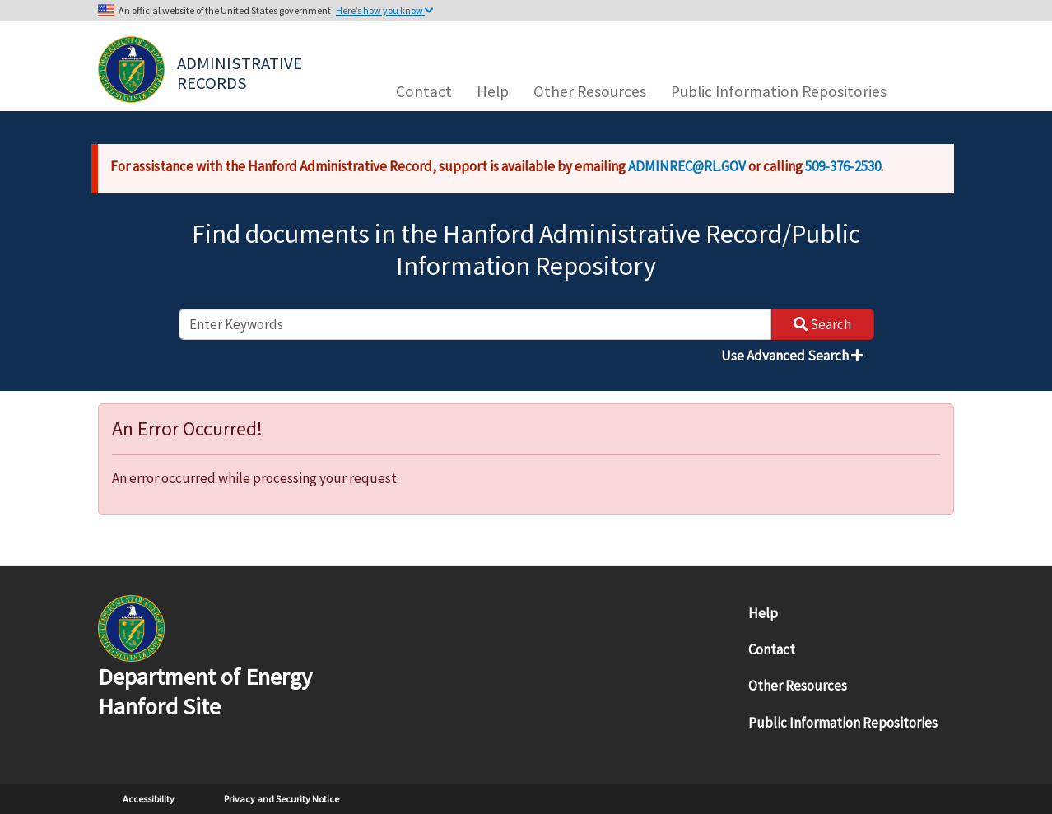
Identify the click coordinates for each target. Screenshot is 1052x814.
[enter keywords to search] (475, 324)
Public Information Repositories (779, 91)
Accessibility (149, 799)
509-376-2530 (843, 166)
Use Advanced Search (792, 356)
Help (493, 91)
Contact (424, 91)
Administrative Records (241, 72)
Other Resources (589, 91)
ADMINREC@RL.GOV (687, 166)
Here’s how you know (385, 10)
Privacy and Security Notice (281, 799)
